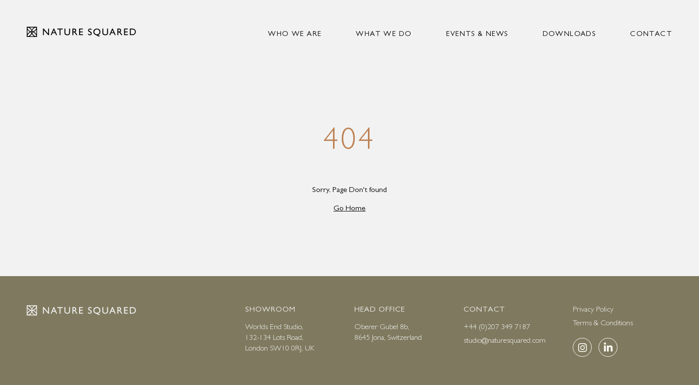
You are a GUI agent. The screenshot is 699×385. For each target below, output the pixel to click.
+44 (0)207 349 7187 (497, 326)
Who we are (294, 33)
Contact (651, 33)
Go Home (349, 207)
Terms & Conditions (603, 322)
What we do (384, 33)
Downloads (569, 33)
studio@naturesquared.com (505, 340)
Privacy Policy (593, 309)
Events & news (477, 33)
